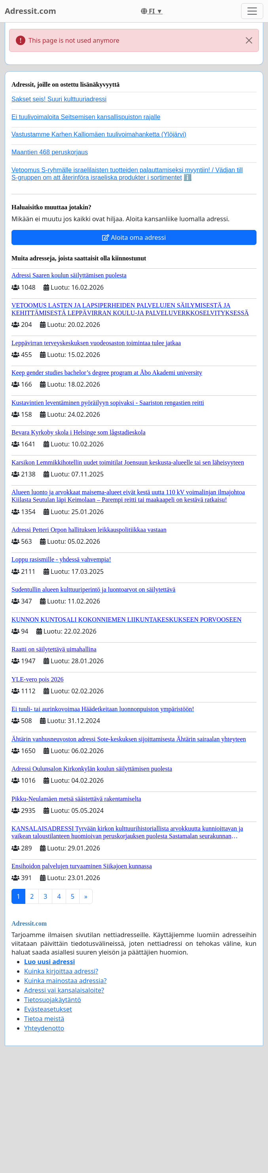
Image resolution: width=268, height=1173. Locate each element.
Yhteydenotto (44, 1028)
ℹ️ (188, 177)
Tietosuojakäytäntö (52, 999)
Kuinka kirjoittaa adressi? (61, 971)
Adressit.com (30, 11)
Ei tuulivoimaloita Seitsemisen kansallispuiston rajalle (85, 117)
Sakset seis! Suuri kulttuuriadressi (58, 99)
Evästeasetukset (48, 1009)
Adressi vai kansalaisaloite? (64, 990)
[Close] (248, 40)
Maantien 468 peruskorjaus (49, 152)
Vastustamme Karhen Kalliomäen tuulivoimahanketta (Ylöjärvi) (98, 134)
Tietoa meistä (44, 1018)
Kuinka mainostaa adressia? (65, 980)
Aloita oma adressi (134, 237)
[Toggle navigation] (252, 11)
